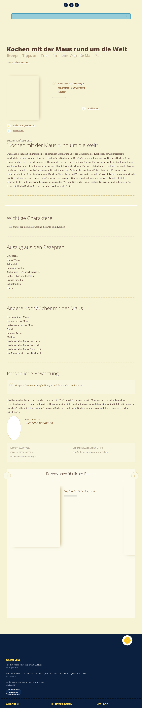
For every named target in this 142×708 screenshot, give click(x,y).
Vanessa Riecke (58, 651)
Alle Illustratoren (63, 679)
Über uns (109, 698)
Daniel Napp (11, 651)
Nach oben (127, 578)
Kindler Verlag (103, 647)
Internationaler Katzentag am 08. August (24, 602)
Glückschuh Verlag (105, 660)
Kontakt (109, 695)
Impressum (11, 696)
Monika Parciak (58, 655)
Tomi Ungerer (57, 672)
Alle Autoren (15, 679)
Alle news (13, 630)
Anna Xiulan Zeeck (14, 647)
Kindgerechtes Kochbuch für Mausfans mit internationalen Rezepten (71, 87)
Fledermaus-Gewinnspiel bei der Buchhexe (25, 620)
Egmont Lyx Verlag (105, 672)
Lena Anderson (12, 660)
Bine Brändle (57, 668)
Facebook (71, 5)
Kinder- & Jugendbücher (24, 125)
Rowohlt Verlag (103, 655)
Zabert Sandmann (22, 62)
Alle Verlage (105, 679)
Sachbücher (18, 130)
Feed (66, 5)
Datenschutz (11, 692)
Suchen (127, 16)
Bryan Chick (11, 664)
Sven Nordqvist (58, 647)
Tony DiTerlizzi (12, 668)
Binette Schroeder (59, 664)
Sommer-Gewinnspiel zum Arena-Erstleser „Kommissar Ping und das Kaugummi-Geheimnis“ (46, 611)
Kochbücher (93, 108)
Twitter (77, 5)
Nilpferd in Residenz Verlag (109, 668)
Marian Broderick (13, 672)
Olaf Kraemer (12, 655)
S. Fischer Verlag (104, 651)
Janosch (55, 660)
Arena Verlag (102, 664)
